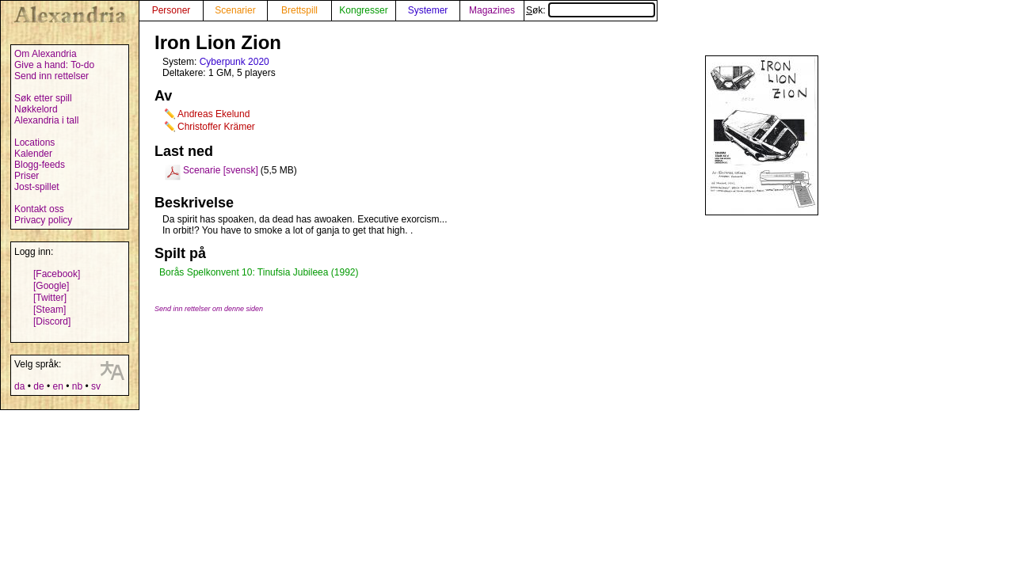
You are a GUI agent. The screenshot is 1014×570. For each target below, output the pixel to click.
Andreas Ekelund (213, 114)
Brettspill (299, 10)
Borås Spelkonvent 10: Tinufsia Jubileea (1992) (259, 272)
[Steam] (49, 309)
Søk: (590, 10)
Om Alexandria (45, 53)
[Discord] (52, 321)
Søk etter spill (43, 98)
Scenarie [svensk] (220, 170)
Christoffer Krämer (216, 126)
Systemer (428, 10)
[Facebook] (56, 273)
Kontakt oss (39, 209)
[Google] (51, 285)
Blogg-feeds (39, 164)
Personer (171, 10)
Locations (34, 142)
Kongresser (363, 10)
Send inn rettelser (51, 76)
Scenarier (235, 10)
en (57, 386)
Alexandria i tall (46, 120)
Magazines (492, 10)
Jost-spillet (36, 186)
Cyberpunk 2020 (234, 61)
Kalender (33, 153)
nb (77, 386)
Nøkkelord (36, 109)
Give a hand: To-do (54, 64)
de (38, 386)
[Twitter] (50, 297)
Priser (26, 175)
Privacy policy (43, 220)
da (19, 386)
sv (96, 386)
